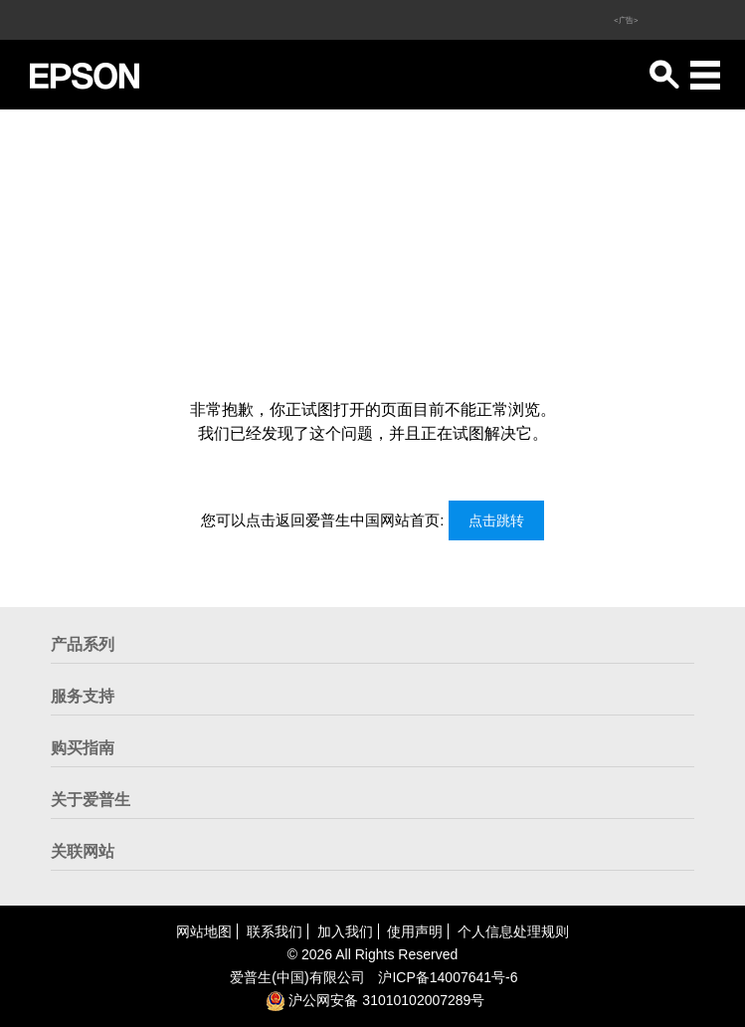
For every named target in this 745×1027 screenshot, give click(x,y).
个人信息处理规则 (513, 931)
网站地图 (204, 931)
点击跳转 (496, 520)
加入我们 (345, 931)
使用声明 (415, 931)
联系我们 (274, 931)
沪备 (447, 977)
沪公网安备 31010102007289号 (375, 1000)
